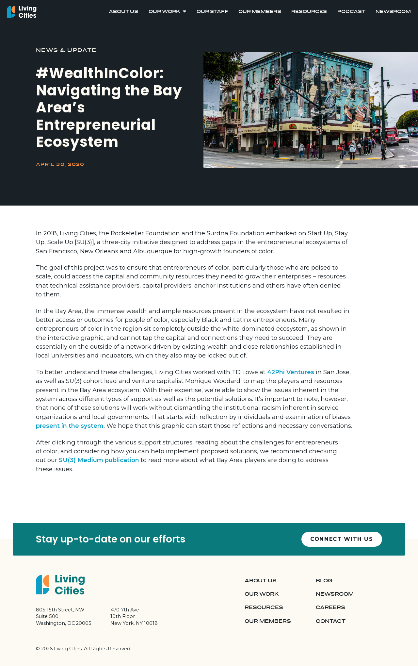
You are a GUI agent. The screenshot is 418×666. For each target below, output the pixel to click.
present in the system (70, 425)
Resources (309, 12)
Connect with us (341, 539)
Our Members (259, 12)
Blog (324, 581)
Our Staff (212, 12)
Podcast (351, 12)
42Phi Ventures (290, 372)
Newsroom (393, 12)
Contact (331, 621)
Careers (330, 607)
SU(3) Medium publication (99, 460)
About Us (123, 12)
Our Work (164, 12)
